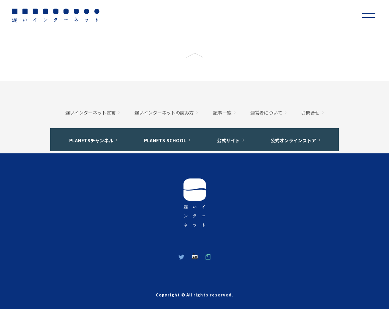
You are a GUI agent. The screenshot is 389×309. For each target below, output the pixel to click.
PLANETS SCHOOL (165, 140)
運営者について (266, 112)
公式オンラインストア (293, 140)
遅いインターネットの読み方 (164, 112)
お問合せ (310, 112)
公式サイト (228, 140)
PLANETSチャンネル (91, 140)
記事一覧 (222, 112)
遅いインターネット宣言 (90, 112)
